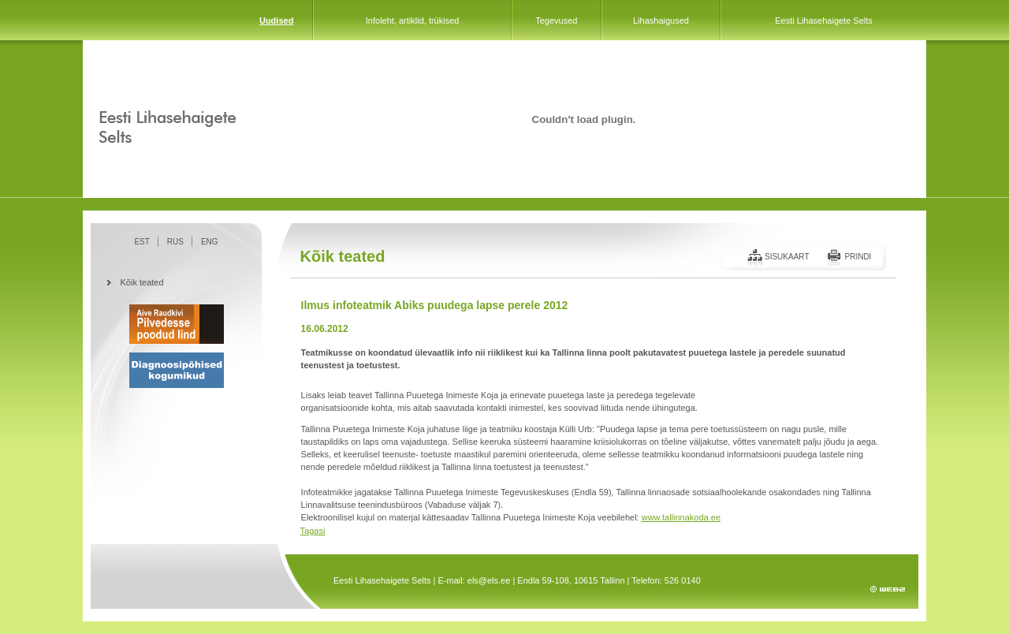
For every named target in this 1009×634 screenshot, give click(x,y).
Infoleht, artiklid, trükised (413, 20)
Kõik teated (142, 282)
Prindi (857, 256)
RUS (175, 241)
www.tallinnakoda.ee (681, 517)
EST (141, 241)
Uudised (276, 20)
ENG (209, 241)
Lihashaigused (661, 20)
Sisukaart (787, 256)
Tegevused (556, 20)
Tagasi (313, 530)
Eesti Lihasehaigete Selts (824, 20)
